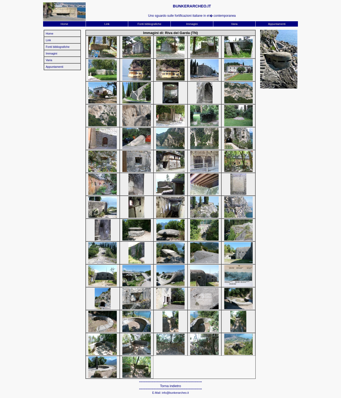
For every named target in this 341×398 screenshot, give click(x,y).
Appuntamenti (277, 24)
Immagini (192, 24)
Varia (234, 24)
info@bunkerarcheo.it (175, 392)
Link (107, 24)
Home (64, 24)
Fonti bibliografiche (149, 24)
